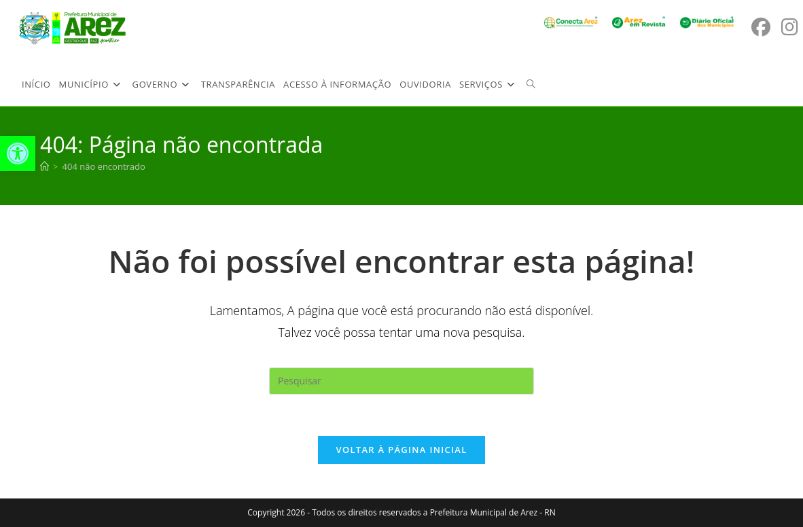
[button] (17, 153)
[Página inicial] (44, 166)
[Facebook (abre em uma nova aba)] (761, 27)
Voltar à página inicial (401, 449)
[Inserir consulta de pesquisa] (401, 381)
